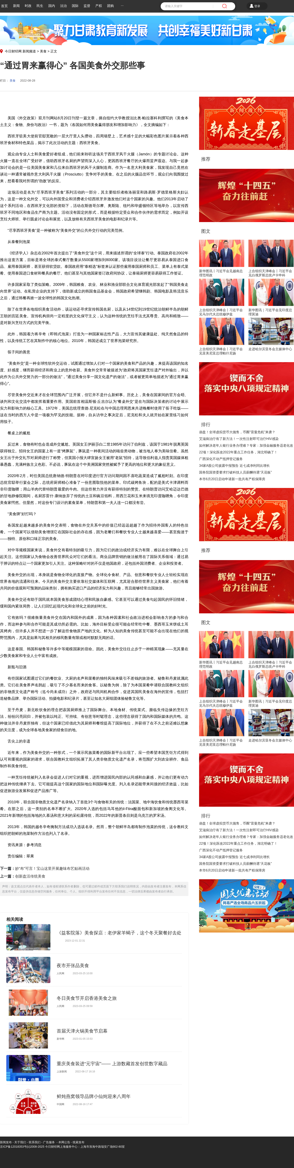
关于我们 (20, 1142)
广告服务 (49, 1142)
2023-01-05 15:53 (83, 1038)
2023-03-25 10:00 (83, 973)
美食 (43, 51)
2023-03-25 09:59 (83, 1006)
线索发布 (78, 1142)
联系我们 (35, 1142)
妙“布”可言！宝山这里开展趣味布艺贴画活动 (52, 868)
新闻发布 (6, 1142)
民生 (40, 6)
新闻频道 (29, 51)
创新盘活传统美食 (30, 876)
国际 (75, 6)
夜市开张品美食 (73, 965)
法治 (63, 6)
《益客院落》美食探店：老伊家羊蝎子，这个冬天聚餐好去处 (119, 932)
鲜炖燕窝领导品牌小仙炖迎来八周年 (94, 1096)
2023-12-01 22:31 (75, 940)
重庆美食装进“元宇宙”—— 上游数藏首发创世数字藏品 (112, 1063)
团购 (110, 6)
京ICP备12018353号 (13, 1146)
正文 (53, 51)
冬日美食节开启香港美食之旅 (87, 998)
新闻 (16, 6)
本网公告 (64, 1142)
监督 (87, 6)
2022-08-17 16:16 (85, 1071)
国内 (51, 6)
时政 (28, 6)
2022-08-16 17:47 (83, 1104)
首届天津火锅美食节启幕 (82, 1031)
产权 (98, 6)
